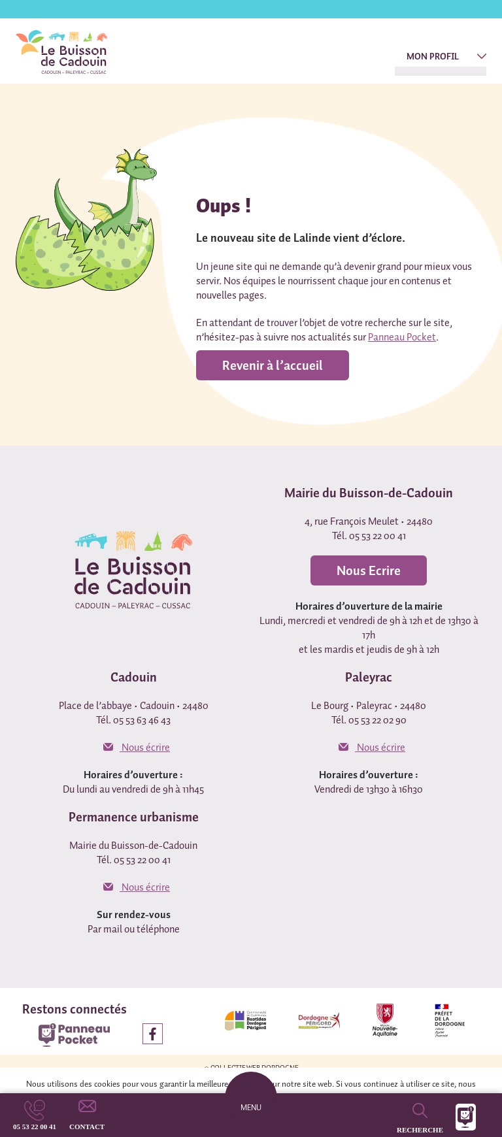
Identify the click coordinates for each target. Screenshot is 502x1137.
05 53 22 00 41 (34, 1126)
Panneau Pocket (402, 336)
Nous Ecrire (369, 570)
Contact (87, 1126)
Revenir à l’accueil (272, 365)
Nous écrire (136, 747)
